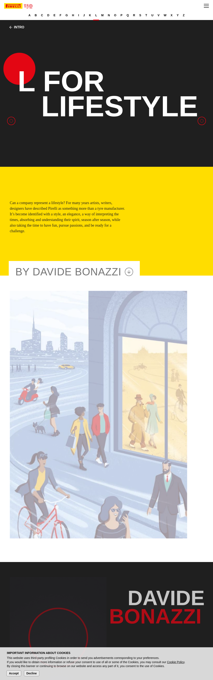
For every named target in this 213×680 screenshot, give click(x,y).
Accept (14, 673)
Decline (31, 673)
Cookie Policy (176, 662)
